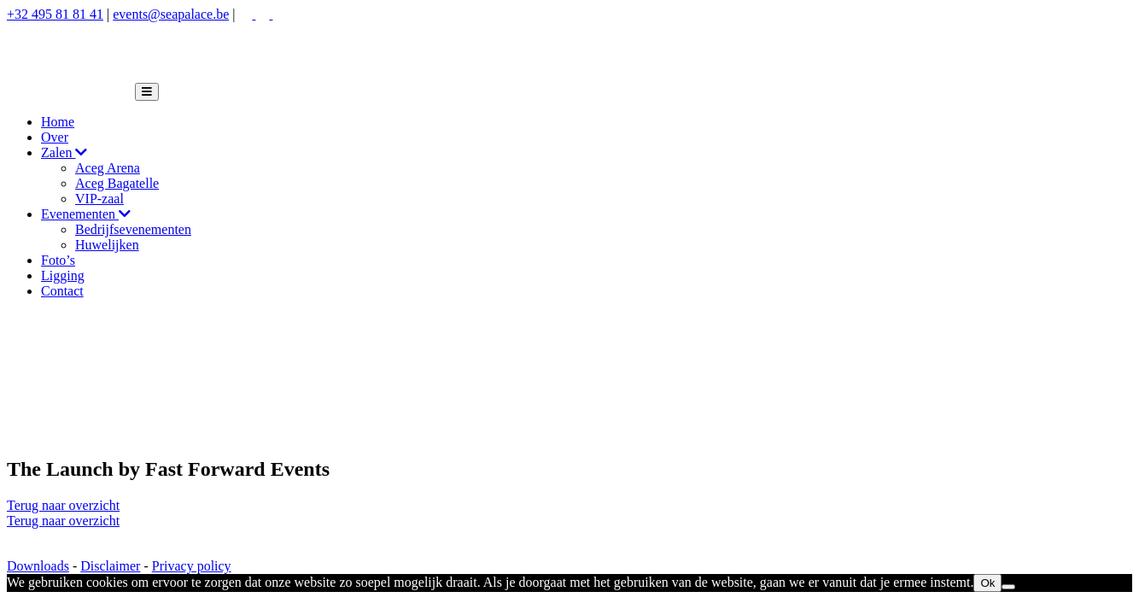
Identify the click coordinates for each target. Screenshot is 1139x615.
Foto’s (58, 260)
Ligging (63, 275)
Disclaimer (110, 566)
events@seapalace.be (171, 14)
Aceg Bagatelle (117, 183)
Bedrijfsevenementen (133, 229)
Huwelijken (107, 244)
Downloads (38, 566)
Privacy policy (191, 566)
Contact (62, 291)
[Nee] (1008, 586)
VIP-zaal (99, 198)
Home (57, 121)
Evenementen (86, 214)
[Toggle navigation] (147, 92)
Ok (987, 583)
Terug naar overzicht (63, 505)
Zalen (64, 152)
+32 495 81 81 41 (55, 14)
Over (54, 137)
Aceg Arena (107, 168)
